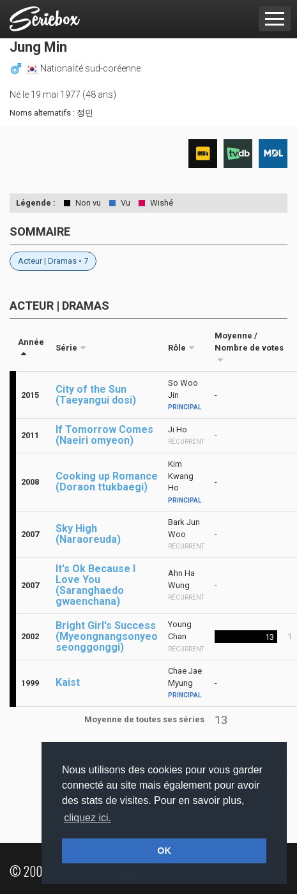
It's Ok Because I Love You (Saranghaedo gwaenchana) (95, 585)
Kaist (68, 682)
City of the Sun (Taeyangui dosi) (96, 394)
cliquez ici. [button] (87, 817)
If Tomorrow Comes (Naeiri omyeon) (104, 435)
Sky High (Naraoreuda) (88, 534)
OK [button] (164, 850)
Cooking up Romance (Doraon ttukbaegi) (107, 481)
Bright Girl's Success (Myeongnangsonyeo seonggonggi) (107, 636)
